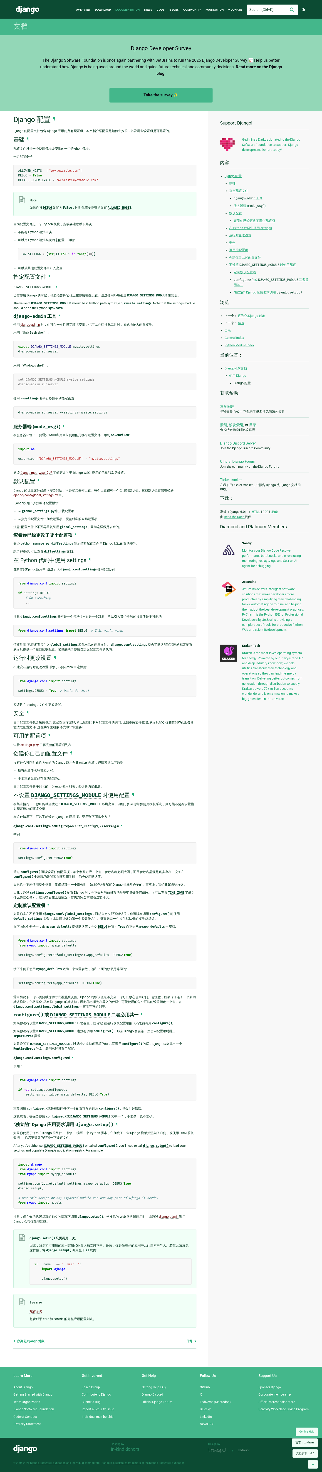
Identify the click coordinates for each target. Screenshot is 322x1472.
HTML (256, 511)
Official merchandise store (276, 1402)
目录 (228, 330)
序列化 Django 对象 (29, 1341)
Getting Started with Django (32, 1394)
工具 (248, 198)
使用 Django (237, 375)
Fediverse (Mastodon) (215, 1402)
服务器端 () (250, 206)
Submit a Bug (91, 1402)
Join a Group (91, 1387)
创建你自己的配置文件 (245, 257)
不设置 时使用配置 (262, 265)
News (148, 9)
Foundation (215, 9)
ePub (274, 511)
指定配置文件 (238, 191)
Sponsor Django (269, 1387)
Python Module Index (239, 345)
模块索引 (236, 425)
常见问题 (227, 406)
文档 (20, 26)
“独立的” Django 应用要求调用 (268, 292)
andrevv (248, 1450)
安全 (232, 243)
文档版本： (305, 1453)
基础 (232, 183)
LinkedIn (206, 1416)
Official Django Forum (237, 461)
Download (103, 9)
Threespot (219, 1450)
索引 (223, 425)
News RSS (207, 1424)
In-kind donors (125, 1449)
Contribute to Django (96, 1394)
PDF (265, 511)
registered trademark (128, 1463)
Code (160, 9)
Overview (83, 9)
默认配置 (235, 213)
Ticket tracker (231, 480)
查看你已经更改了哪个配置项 (254, 221)
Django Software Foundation (33, 1409)
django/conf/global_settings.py (35, 495)
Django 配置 (233, 176)
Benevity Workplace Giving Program (283, 1409)
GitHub (205, 1387)
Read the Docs (234, 517)
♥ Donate (235, 9)
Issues (174, 9)
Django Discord (152, 1394)
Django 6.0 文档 (236, 368)
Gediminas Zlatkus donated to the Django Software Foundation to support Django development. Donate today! (271, 145)
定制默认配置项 (245, 272)
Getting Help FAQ (154, 1387)
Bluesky (205, 1409)
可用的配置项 (238, 250)
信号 (191, 1341)
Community (192, 9)
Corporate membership (274, 1394)
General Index (234, 338)
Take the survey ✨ (161, 95)
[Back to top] (313, 1464)
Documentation (127, 9)
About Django (23, 1387)
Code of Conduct (25, 1416)
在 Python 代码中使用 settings (250, 228)
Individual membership (98, 1416)
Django (27, 10)
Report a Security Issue (98, 1409)
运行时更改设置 (240, 235)
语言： (304, 1442)
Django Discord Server (238, 443)
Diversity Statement (27, 1424)
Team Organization (26, 1402)
